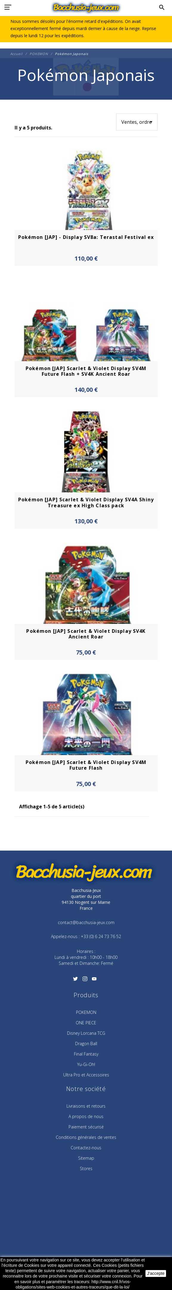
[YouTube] (94, 981)
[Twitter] (75, 981)
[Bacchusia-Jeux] (86, 7)
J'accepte (156, 1273)
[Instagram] (85, 981)
